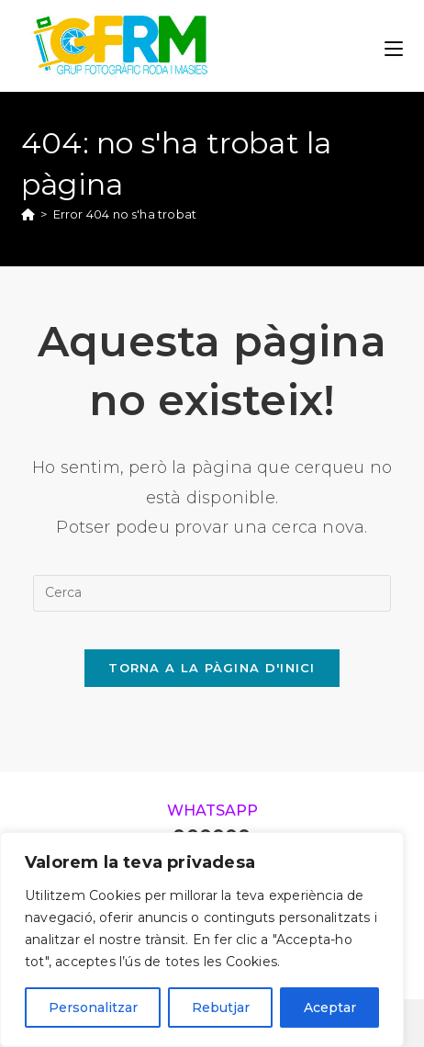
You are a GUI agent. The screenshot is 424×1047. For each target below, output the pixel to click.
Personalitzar (93, 1007)
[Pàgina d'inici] (28, 214)
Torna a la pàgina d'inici (212, 667)
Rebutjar (221, 1007)
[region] (202, 939)
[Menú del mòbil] (394, 45)
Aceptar (330, 1007)
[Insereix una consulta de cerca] (212, 593)
